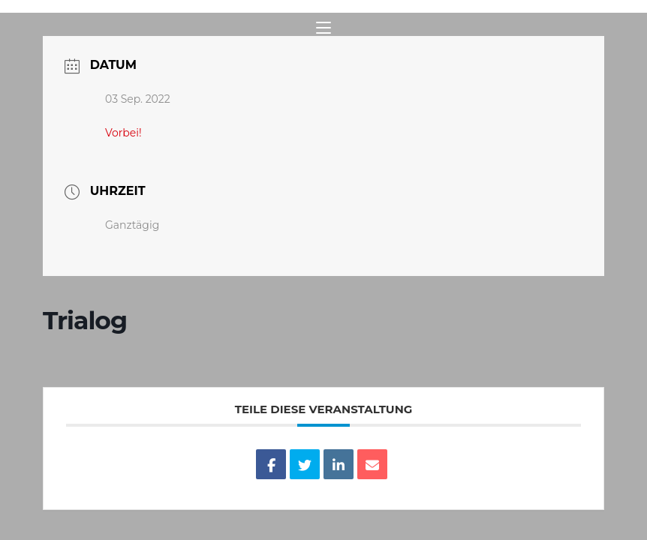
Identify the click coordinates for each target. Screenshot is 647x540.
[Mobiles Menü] (323, 28)
